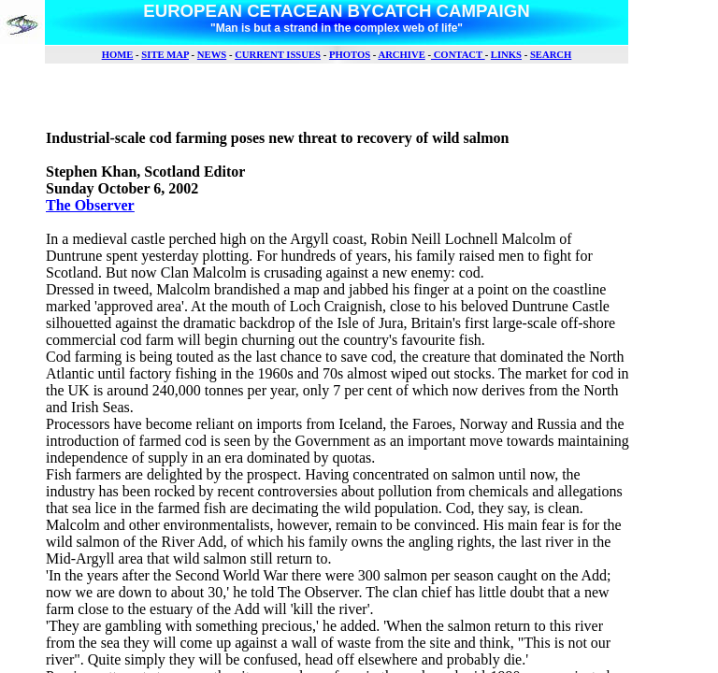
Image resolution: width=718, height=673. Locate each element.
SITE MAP (165, 55)
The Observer (90, 205)
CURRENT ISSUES (278, 55)
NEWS (211, 55)
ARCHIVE (401, 55)
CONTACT (458, 55)
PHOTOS (349, 55)
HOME (118, 55)
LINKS (506, 55)
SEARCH (550, 55)
